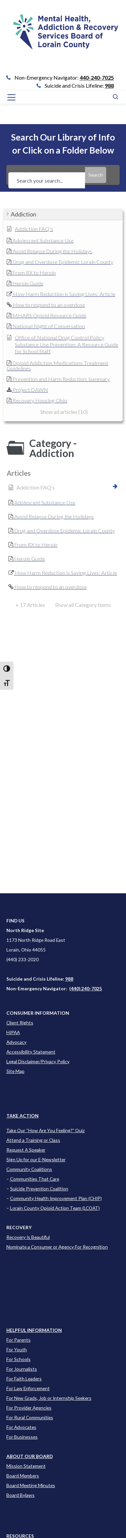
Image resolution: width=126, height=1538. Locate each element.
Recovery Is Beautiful (28, 1237)
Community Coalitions (29, 1169)
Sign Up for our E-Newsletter (36, 1159)
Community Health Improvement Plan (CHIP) (56, 1198)
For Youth (16, 1349)
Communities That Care (34, 1179)
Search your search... (46, 175)
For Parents (18, 1340)
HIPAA (13, 1032)
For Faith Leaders (24, 1378)
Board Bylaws (20, 1495)
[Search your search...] (46, 180)
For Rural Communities (29, 1417)
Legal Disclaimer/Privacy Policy (38, 1061)
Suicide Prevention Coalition (39, 1188)
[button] (63, 214)
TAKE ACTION (22, 1115)
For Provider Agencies (28, 1408)
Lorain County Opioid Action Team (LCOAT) (55, 1208)
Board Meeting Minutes (30, 1485)
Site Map (15, 1071)
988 (109, 85)
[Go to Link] (63, 37)
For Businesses (22, 1437)
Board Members (22, 1475)
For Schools (18, 1359)
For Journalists (21, 1369)
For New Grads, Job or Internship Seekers (48, 1398)
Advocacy (16, 1042)
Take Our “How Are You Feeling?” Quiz (45, 1130)
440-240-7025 (97, 77)
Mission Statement (26, 1466)
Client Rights (19, 1022)
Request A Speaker (25, 1150)
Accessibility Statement (30, 1052)
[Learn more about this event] (34, 1330)
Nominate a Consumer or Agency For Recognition (57, 1247)
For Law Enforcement (28, 1388)
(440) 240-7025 (85, 988)
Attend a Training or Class (33, 1140)
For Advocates (21, 1427)
